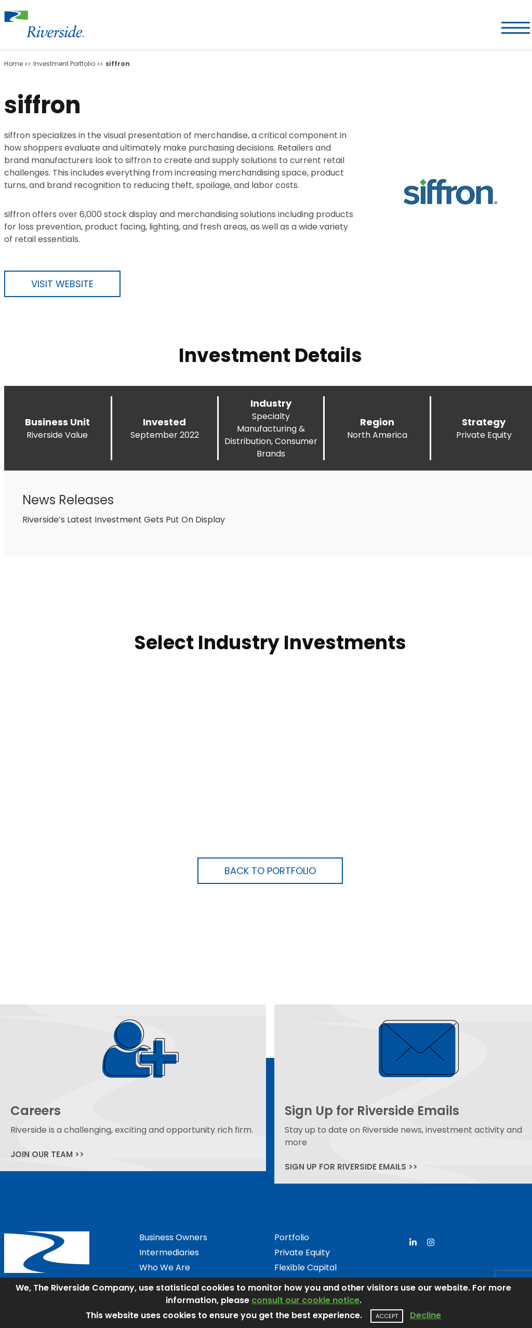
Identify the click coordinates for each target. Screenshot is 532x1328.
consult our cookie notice (305, 1300)
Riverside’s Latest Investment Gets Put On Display (123, 520)
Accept (387, 1316)
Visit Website (62, 283)
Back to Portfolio (270, 870)
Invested (164, 421)
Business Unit (57, 421)
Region (377, 421)
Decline (425, 1315)
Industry (270, 403)
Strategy (484, 421)
